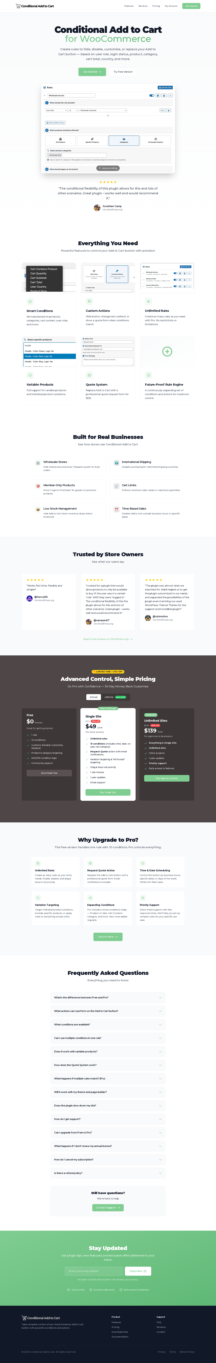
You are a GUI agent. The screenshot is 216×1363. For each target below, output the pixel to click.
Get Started (191, 6)
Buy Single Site (108, 792)
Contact (161, 1332)
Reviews (143, 6)
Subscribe (138, 1271)
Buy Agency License (167, 778)
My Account (171, 6)
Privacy (162, 1352)
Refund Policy (187, 1352)
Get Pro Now (108, 936)
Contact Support (108, 1207)
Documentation (120, 1336)
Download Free (49, 773)
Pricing (156, 6)
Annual (93, 697)
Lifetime (115, 697)
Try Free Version (122, 71)
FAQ (159, 1322)
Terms (172, 1352)
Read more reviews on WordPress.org (108, 639)
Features (129, 6)
